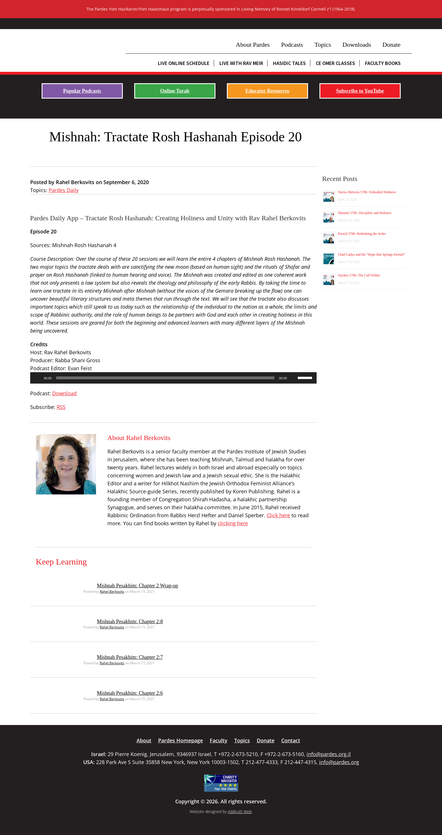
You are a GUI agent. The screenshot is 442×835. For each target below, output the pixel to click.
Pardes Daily (64, 190)
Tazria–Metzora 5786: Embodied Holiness (367, 192)
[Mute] (293, 378)
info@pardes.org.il (329, 754)
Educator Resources (267, 91)
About (144, 740)
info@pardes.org (339, 762)
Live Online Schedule (183, 63)
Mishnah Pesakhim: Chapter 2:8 (130, 621)
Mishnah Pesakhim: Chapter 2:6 (130, 693)
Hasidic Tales (289, 63)
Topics (322, 44)
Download (64, 393)
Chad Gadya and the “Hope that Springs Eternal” (371, 254)
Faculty (218, 740)
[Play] (37, 378)
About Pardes (253, 44)
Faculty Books (383, 63)
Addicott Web (240, 811)
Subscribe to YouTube (360, 91)
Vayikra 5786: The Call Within (359, 275)
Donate (391, 44)
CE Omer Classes (335, 63)
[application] (173, 378)
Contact (290, 740)
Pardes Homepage (180, 740)
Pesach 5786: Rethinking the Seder (362, 234)
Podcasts (292, 44)
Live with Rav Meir (241, 63)
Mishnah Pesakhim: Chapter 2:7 (130, 657)
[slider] (165, 377)
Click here (278, 515)
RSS (61, 407)
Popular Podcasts (82, 91)
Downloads (357, 44)
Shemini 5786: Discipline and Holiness (365, 213)
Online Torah (175, 91)
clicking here (233, 523)
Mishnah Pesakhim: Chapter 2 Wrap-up (137, 585)
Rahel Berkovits (112, 591)
